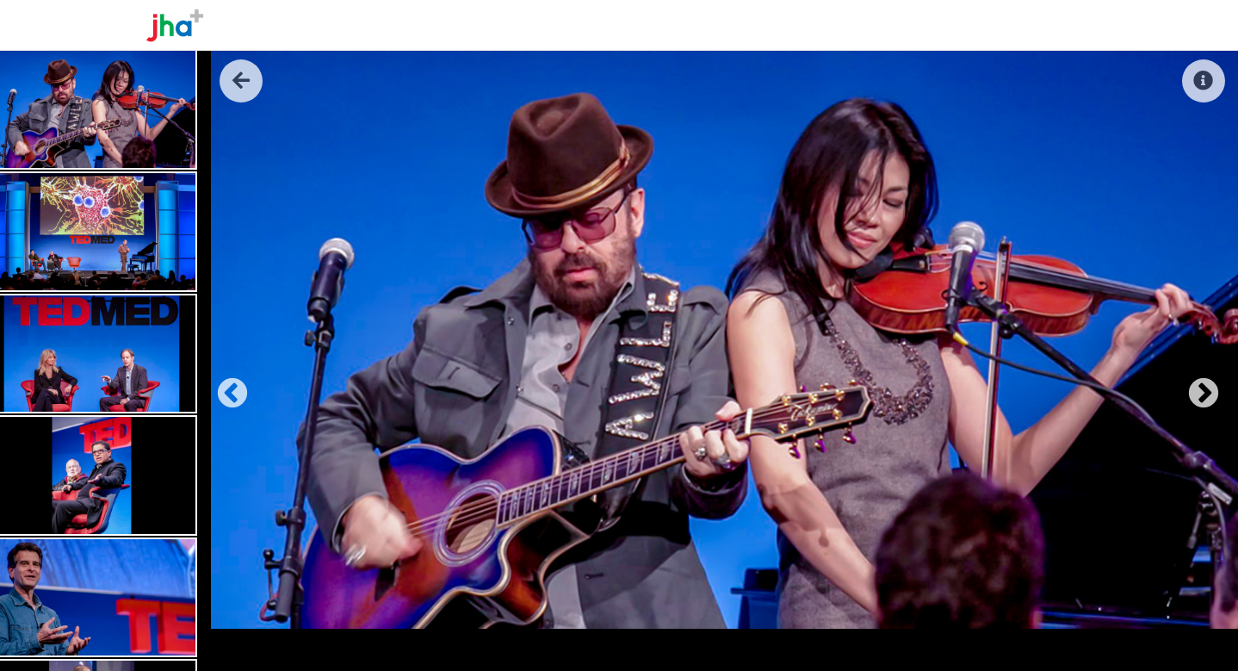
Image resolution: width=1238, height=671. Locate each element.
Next (1195, 386)
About (863, 25)
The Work (933, 25)
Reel (996, 25)
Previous (223, 386)
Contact (1058, 25)
